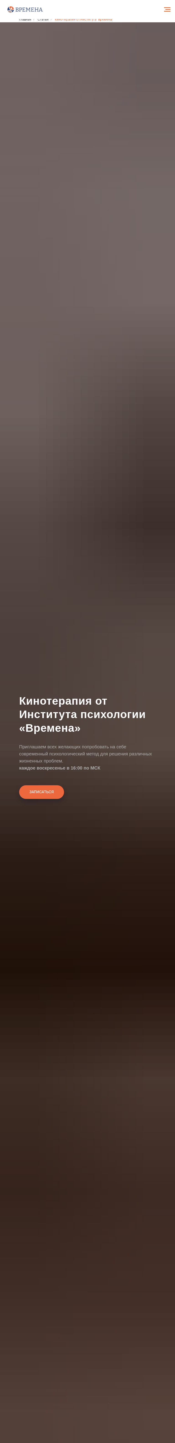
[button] (41, 792)
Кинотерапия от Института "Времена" (84, 19)
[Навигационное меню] (167, 9)
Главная (25, 19)
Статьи (43, 19)
